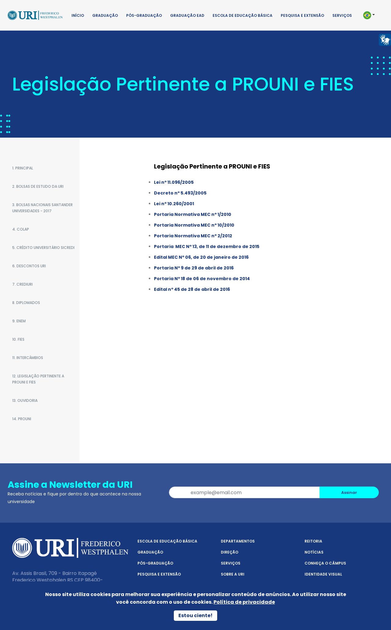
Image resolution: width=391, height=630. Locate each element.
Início (77, 15)
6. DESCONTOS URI (29, 266)
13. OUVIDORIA (25, 400)
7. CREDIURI (22, 284)
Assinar (349, 492)
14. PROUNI (21, 418)
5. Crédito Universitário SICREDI (43, 247)
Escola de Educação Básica (242, 15)
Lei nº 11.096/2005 (174, 182)
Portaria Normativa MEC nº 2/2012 (193, 236)
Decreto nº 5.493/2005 (180, 193)
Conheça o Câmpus (325, 563)
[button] (372, 15)
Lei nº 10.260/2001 (174, 204)
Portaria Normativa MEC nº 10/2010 (194, 225)
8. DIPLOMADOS (26, 302)
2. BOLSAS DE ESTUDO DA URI (38, 186)
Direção (229, 552)
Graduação (105, 15)
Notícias (314, 552)
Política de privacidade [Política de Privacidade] (244, 602)
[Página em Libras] (385, 39)
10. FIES (18, 339)
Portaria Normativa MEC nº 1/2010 (192, 214)
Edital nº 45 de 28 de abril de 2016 (192, 289)
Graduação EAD (187, 15)
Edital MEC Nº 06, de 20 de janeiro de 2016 (201, 257)
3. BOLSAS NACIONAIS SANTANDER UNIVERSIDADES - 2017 (42, 207)
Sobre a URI (232, 574)
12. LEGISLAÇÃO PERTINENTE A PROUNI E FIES (38, 379)
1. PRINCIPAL (22, 168)
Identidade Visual (323, 574)
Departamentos (238, 541)
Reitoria (313, 541)
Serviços (342, 15)
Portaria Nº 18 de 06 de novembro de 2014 (202, 279)
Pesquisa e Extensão (302, 15)
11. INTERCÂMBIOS (27, 357)
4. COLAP (20, 229)
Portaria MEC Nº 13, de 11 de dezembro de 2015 (206, 246)
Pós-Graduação (144, 15)
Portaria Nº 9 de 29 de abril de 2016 (194, 268)
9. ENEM (19, 321)
